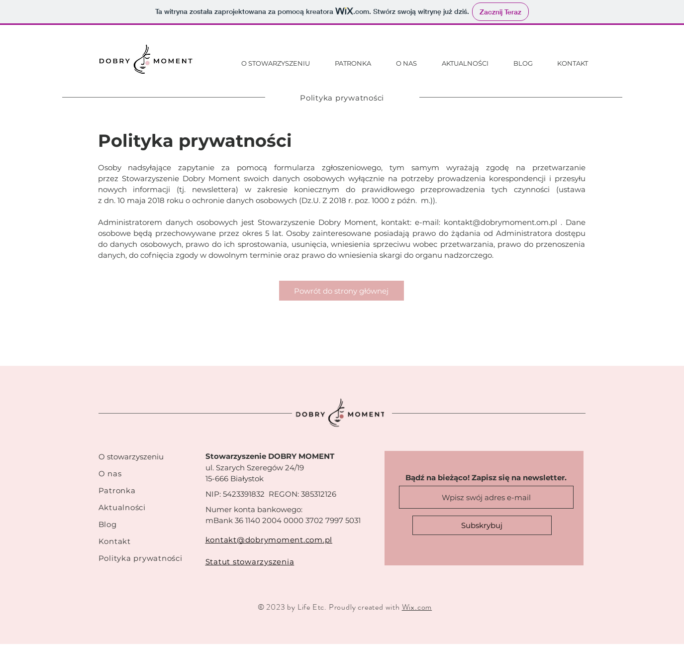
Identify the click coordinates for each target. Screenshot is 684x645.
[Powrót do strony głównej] (341, 291)
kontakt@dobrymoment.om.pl (500, 222)
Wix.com (417, 607)
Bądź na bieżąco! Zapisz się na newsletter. (486, 477)
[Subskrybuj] (482, 525)
